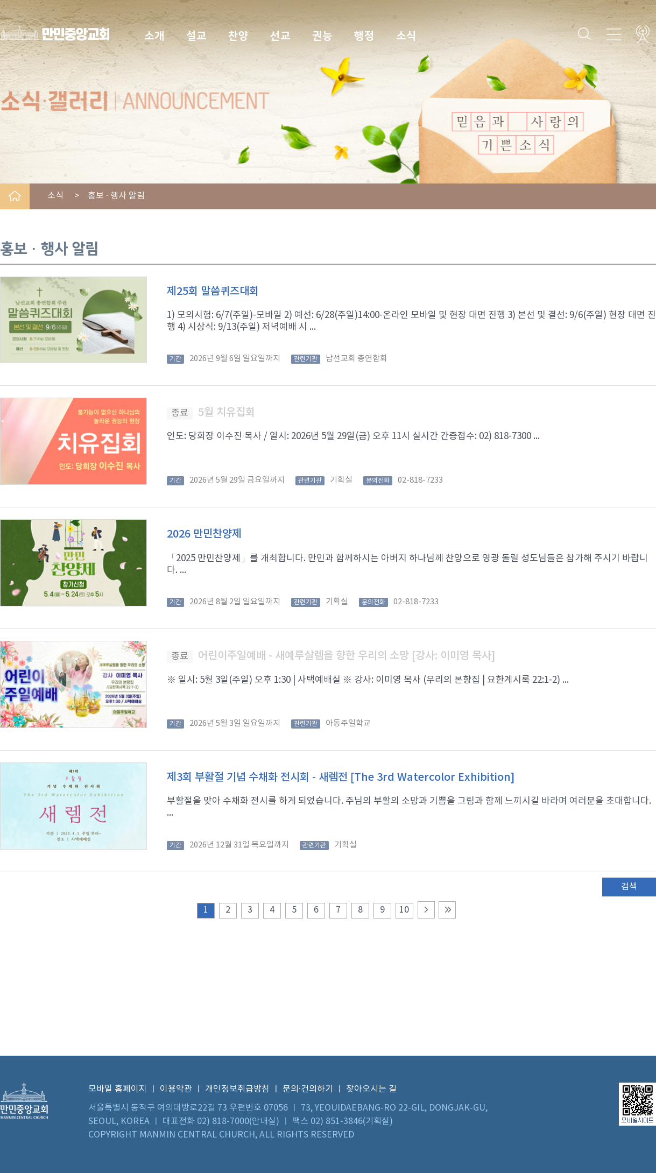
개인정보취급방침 (237, 1089)
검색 (629, 887)
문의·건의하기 (308, 1089)
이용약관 (176, 1089)
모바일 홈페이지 (117, 1089)
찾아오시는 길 (371, 1089)
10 (404, 910)
